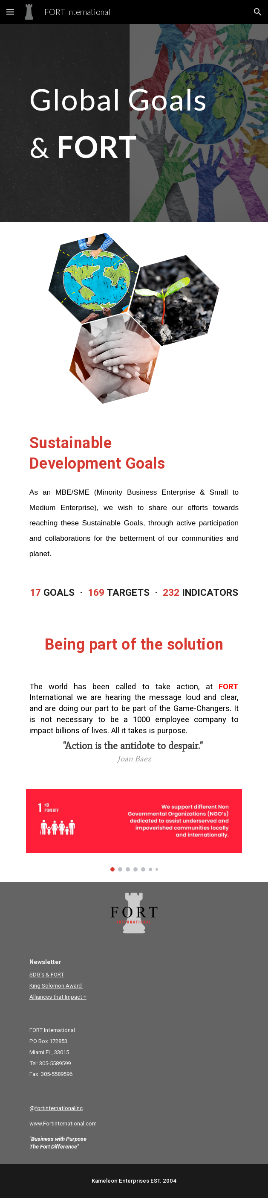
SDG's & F (41, 974)
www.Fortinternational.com (63, 1123)
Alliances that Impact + (57, 997)
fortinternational (55, 1108)
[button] (10, 11)
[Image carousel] (134, 830)
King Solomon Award (56, 985)
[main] (134, 123)
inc (79, 1108)
